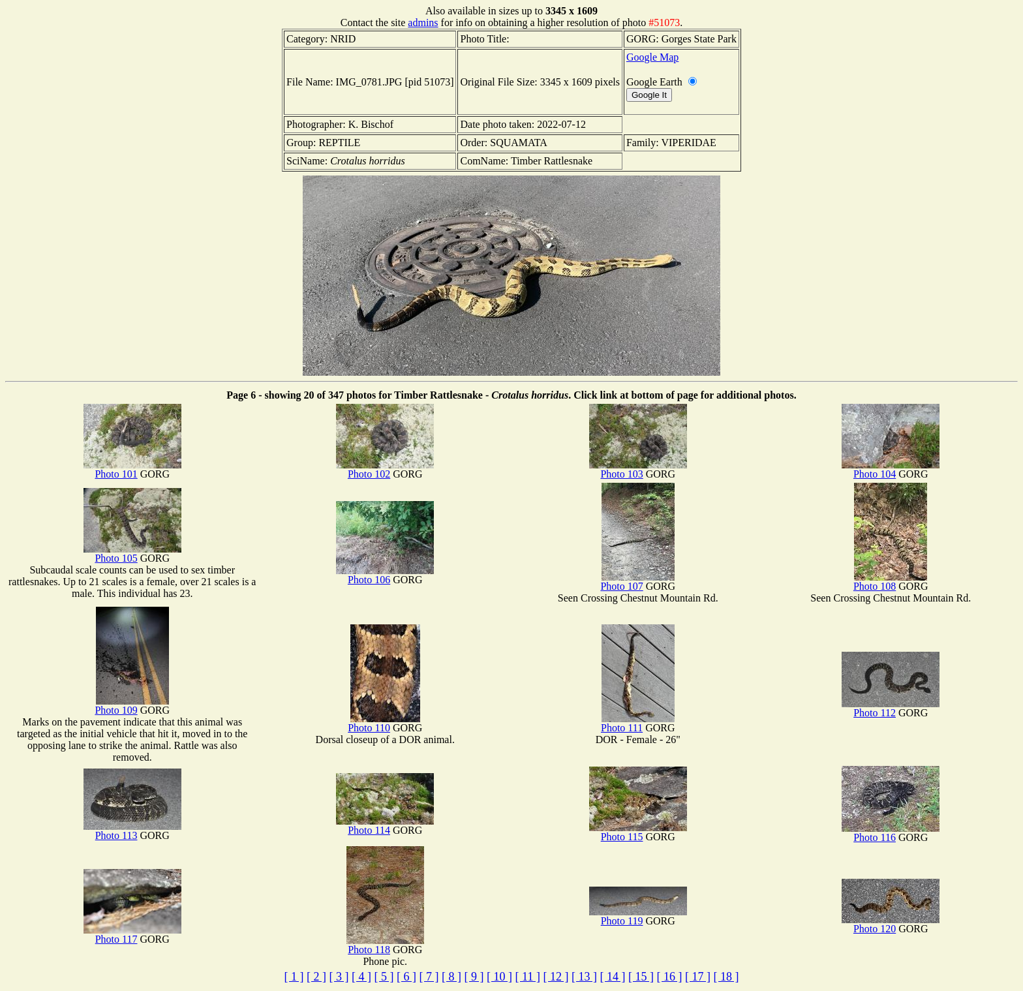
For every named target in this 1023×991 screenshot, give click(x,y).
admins (423, 22)
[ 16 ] (669, 976)
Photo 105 (132, 553)
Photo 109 (131, 705)
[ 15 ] (641, 976)
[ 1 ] (294, 976)
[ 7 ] (429, 976)
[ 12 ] (555, 976)
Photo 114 (385, 826)
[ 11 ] (527, 976)
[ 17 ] (697, 976)
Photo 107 (637, 582)
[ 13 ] (584, 976)
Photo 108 (890, 582)
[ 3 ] (339, 976)
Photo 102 (385, 469)
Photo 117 (132, 934)
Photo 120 (890, 924)
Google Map (652, 57)
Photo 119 (638, 916)
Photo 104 (890, 469)
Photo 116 (890, 833)
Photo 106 (385, 575)
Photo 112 (890, 708)
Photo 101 (132, 469)
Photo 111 (638, 723)
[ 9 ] (474, 976)
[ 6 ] (406, 976)
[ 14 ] (612, 976)
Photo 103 (638, 469)
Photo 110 (384, 723)
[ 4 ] (361, 976)
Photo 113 (132, 831)
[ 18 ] (726, 976)
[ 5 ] (384, 976)
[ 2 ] (316, 976)
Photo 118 (385, 945)
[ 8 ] (451, 976)
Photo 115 (638, 832)
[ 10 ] (499, 976)
